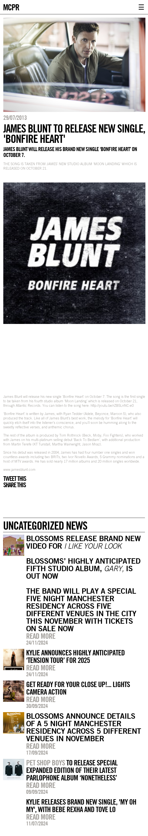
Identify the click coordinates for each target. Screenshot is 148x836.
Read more (40, 636)
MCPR (11, 6)
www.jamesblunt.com (19, 469)
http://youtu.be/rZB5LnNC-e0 (112, 405)
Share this (14, 485)
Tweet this (14, 479)
